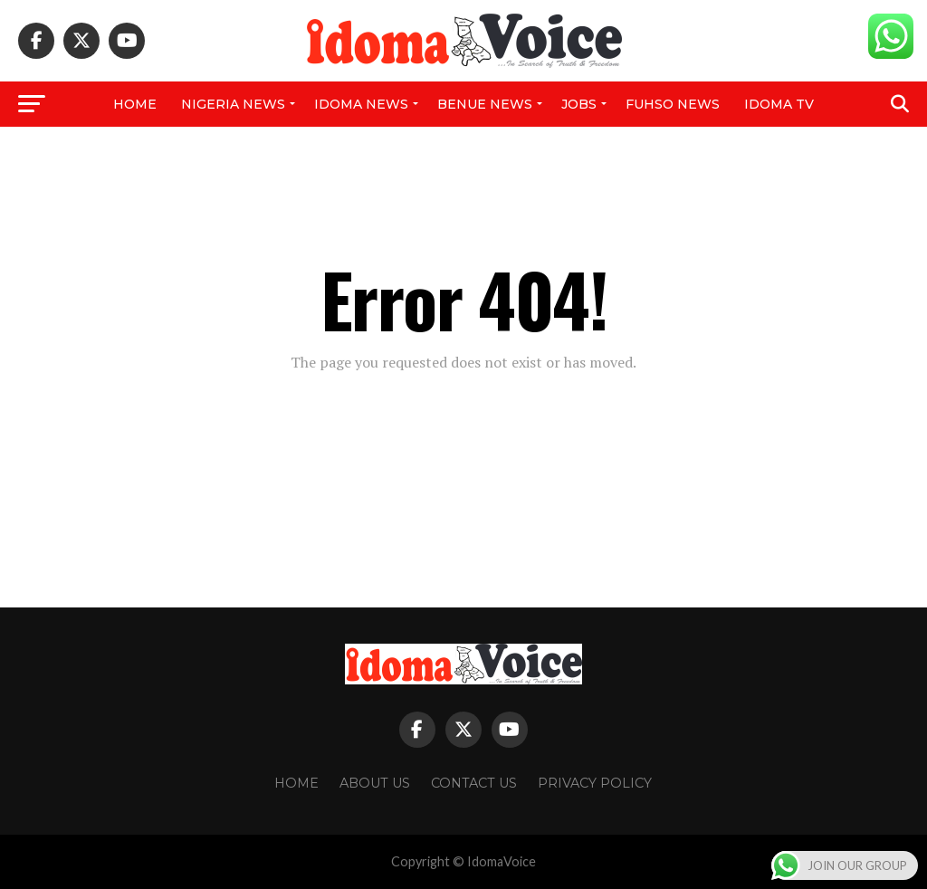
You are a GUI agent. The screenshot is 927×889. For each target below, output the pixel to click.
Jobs (579, 104)
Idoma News (361, 104)
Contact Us (474, 783)
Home (135, 104)
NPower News (463, 151)
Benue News (484, 104)
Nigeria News (233, 104)
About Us (374, 783)
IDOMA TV (779, 104)
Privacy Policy (595, 783)
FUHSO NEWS (673, 104)
